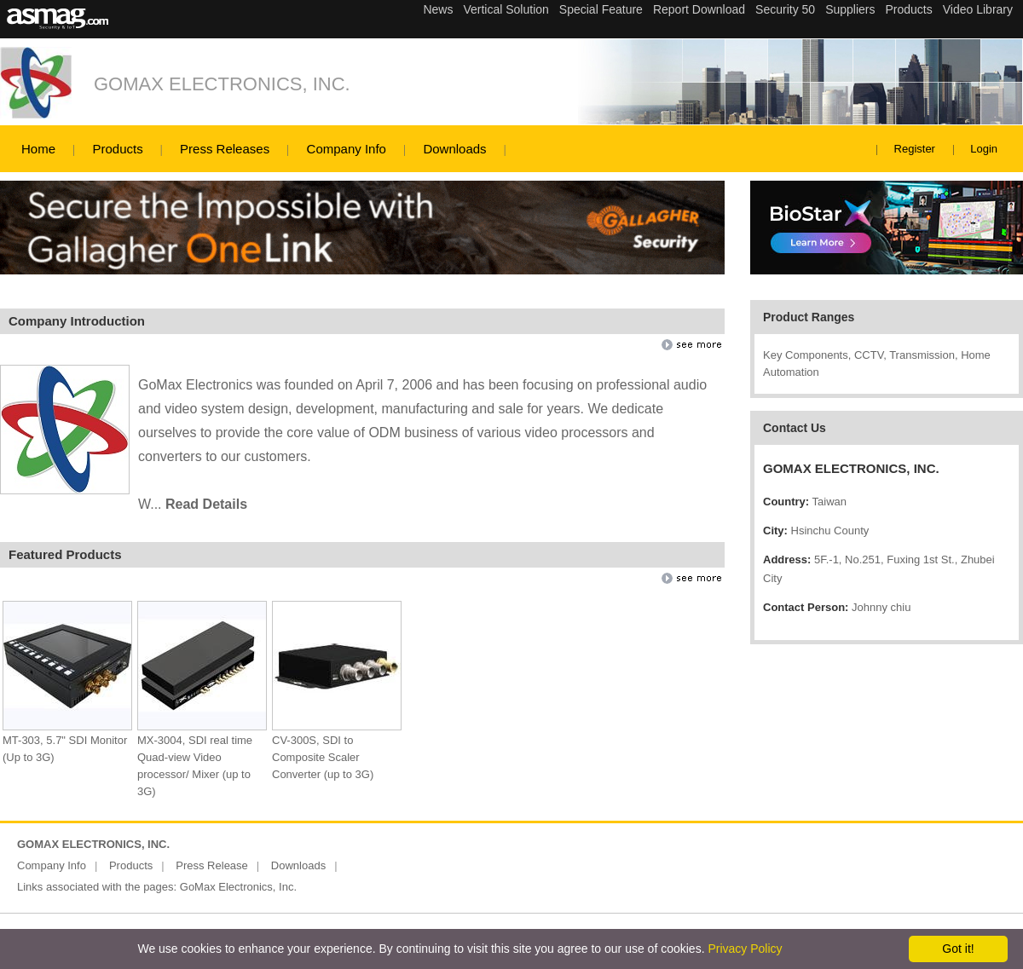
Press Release (212, 865)
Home (38, 148)
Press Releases (224, 148)
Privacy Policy (745, 948)
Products (117, 148)
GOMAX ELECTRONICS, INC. (222, 84)
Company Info (346, 148)
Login (983, 148)
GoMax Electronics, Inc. (238, 886)
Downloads (454, 148)
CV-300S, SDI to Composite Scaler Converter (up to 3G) (322, 757)
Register (914, 148)
